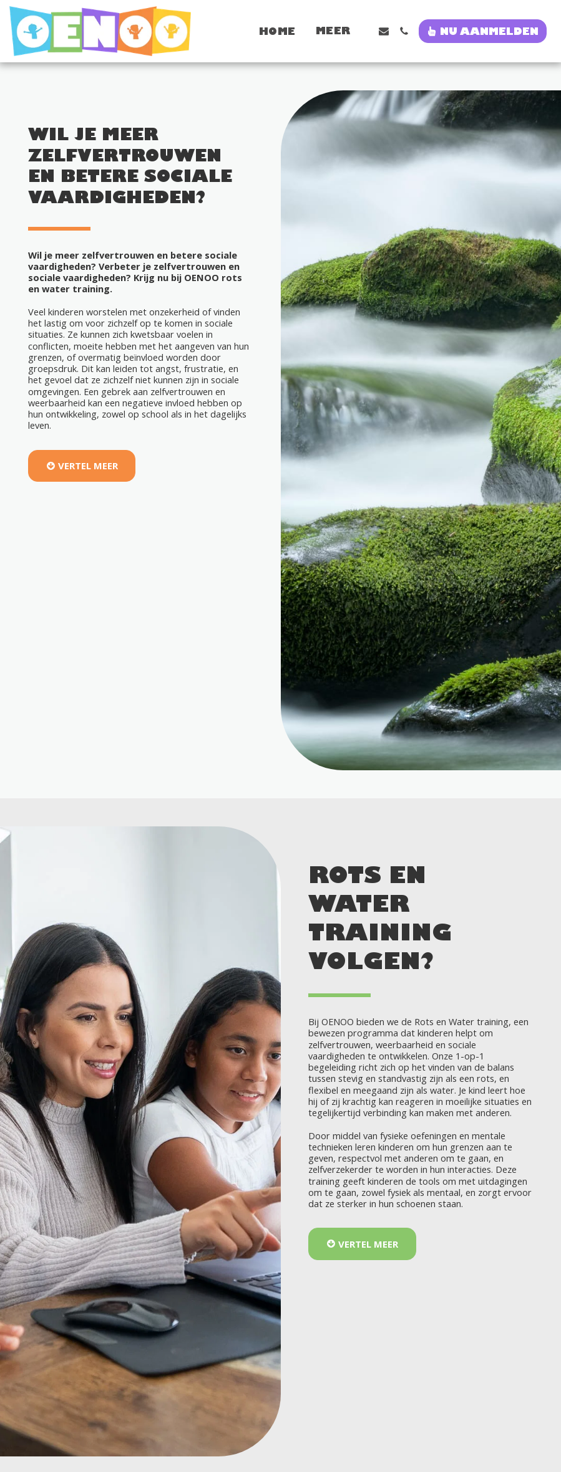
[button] (383, 31)
